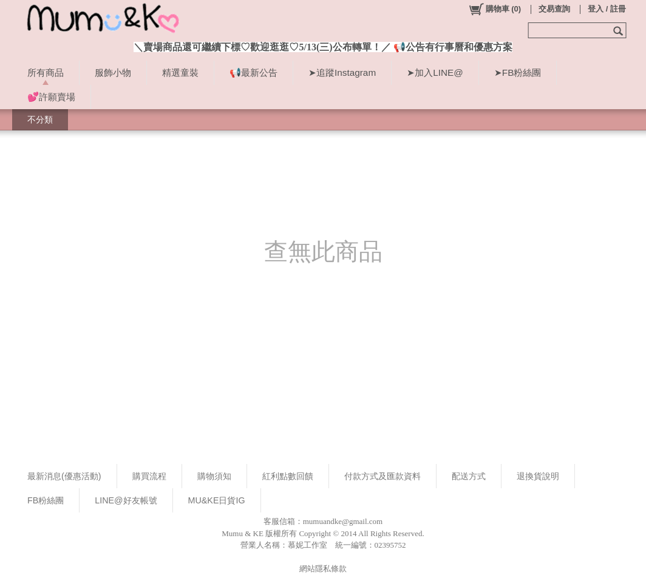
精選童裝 (180, 72)
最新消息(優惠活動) (64, 476)
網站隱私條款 (323, 568)
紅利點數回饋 (287, 476)
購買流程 (149, 476)
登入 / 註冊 (607, 8)
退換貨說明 (538, 476)
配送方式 (469, 476)
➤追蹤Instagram (342, 72)
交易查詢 (554, 8)
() (494, 9)
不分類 (40, 119)
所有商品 (45, 72)
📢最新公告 (253, 72)
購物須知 (214, 476)
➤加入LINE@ (435, 72)
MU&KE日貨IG (216, 500)
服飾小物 (113, 72)
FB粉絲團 (45, 500)
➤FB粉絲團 (518, 72)
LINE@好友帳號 (126, 500)
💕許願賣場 (51, 97)
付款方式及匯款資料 (382, 476)
